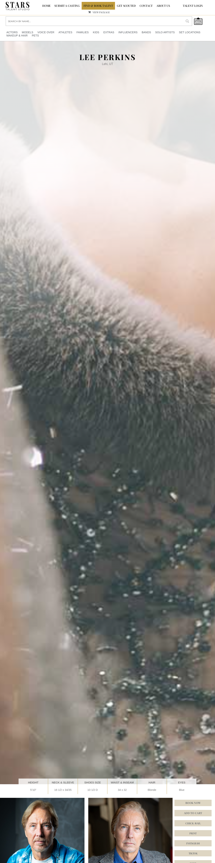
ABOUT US (163, 6)
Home (46, 6)
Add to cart (193, 813)
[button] (193, 853)
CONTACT (146, 6)
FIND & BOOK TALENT (98, 6)
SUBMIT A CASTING (67, 6)
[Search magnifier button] (187, 21)
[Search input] (94, 21)
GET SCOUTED (126, 6)
